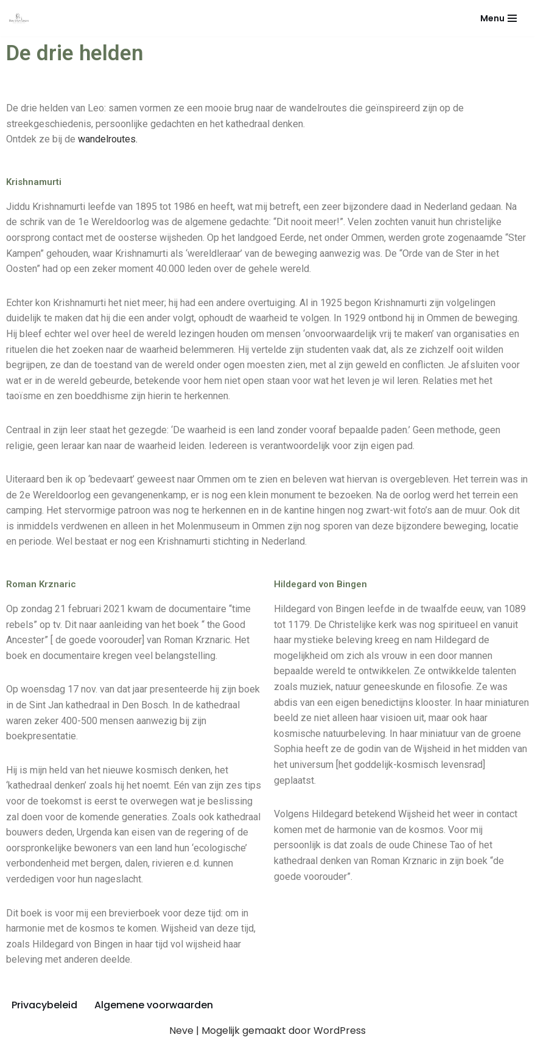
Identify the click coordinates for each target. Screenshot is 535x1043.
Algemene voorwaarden (153, 1005)
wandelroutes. (108, 139)
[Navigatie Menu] (498, 18)
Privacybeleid (44, 1005)
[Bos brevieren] (22, 18)
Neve (181, 1031)
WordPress (339, 1031)
